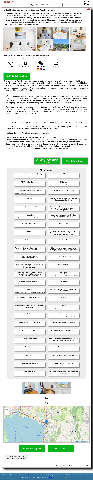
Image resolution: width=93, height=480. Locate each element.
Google (30, 475)
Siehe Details (61, 449)
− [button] (7, 413)
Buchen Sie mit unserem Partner (47, 161)
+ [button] (7, 409)
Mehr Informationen (75, 161)
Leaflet (75, 441)
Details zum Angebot (32, 449)
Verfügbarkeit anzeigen (16, 76)
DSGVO (51, 477)
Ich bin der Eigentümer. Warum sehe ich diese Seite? (16, 457)
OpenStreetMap (84, 441)
